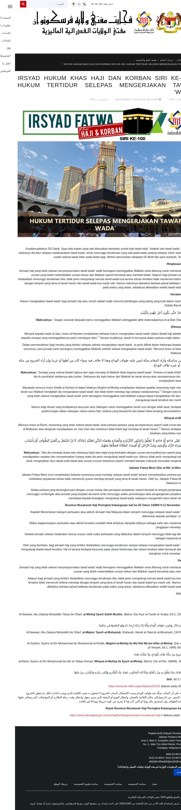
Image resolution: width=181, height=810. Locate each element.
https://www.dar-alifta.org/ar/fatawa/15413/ (119, 686)
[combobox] (31, 4)
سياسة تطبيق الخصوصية (71, 784)
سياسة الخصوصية (122, 784)
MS (85, 4)
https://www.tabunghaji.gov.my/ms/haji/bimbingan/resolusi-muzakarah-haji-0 (101, 715)
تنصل (139, 784)
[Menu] (90, 43)
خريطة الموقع (46, 784)
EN (81, 4)
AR (77, 4)
